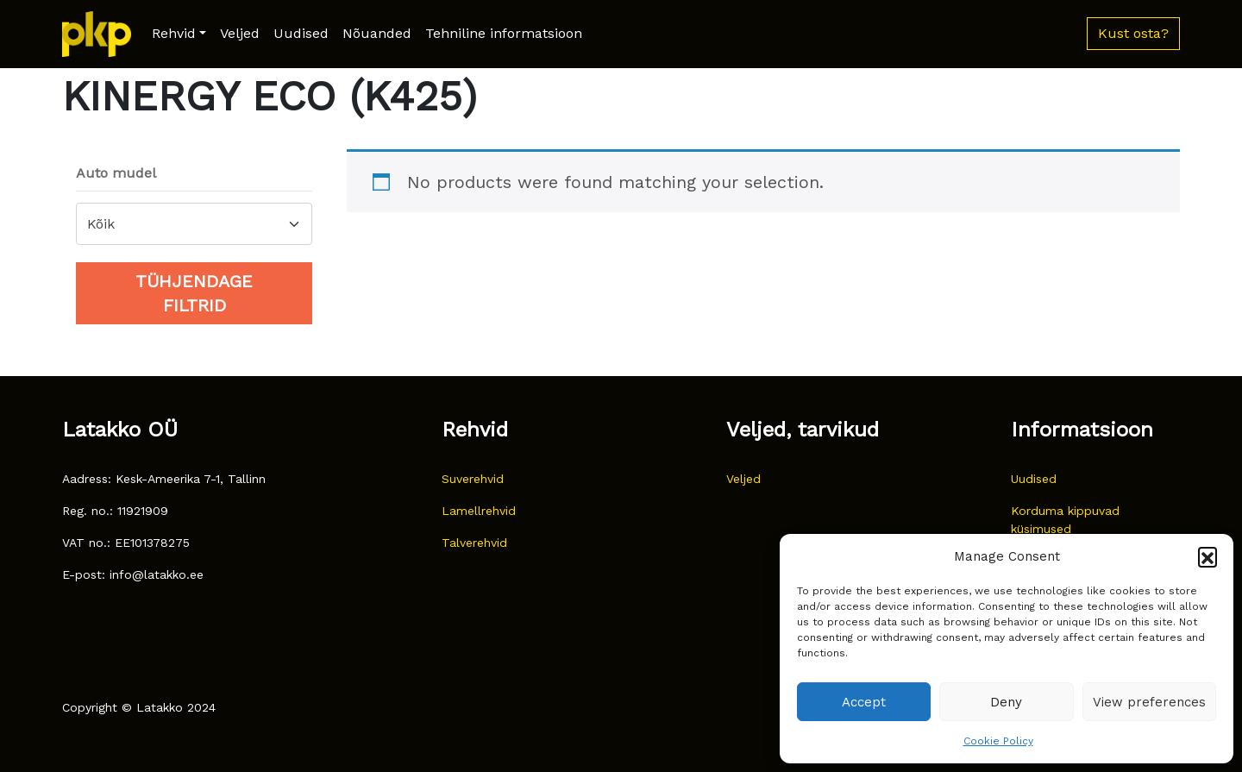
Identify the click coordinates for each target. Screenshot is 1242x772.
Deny (1006, 702)
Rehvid (174, 33)
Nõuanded (376, 33)
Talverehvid (474, 542)
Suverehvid (473, 479)
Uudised (301, 33)
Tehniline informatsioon (503, 33)
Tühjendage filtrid (194, 293)
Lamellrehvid (479, 511)
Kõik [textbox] (101, 224)
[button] (1207, 556)
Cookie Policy (998, 741)
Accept (864, 702)
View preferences (1149, 702)
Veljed (240, 33)
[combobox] (194, 224)
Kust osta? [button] (1133, 33)
